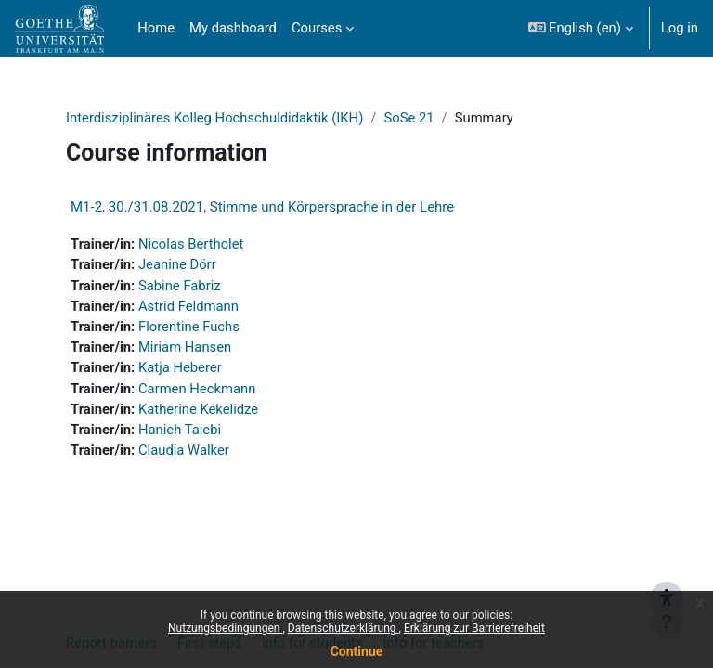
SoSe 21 (408, 117)
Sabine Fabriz (179, 285)
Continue (357, 651)
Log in (679, 27)
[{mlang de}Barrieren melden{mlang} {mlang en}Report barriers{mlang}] (666, 577)
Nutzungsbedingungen (225, 628)
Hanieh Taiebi (179, 429)
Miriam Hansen (184, 347)
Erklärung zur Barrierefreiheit (474, 628)
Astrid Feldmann (188, 306)
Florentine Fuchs (189, 326)
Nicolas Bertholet (190, 244)
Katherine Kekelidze (198, 409)
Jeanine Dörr (177, 264)
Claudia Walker (183, 450)
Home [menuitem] (156, 27)
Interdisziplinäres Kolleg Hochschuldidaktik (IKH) (214, 117)
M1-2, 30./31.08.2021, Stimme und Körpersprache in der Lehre (262, 207)
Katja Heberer (180, 367)
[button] (580, 28)
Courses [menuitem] (317, 27)
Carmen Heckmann (196, 388)
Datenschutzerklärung (343, 628)
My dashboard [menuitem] (233, 27)
